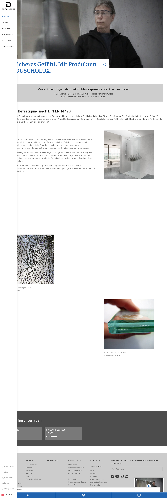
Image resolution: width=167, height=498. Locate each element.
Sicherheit (25, 482)
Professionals (84, 449)
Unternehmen (104, 455)
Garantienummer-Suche (84, 471)
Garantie (43, 462)
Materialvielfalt (27, 466)
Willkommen (82, 453)
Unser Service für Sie (86, 456)
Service (43, 449)
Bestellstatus (83, 475)
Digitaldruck (25, 469)
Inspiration (44, 465)
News (100, 459)
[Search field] (40, 487)
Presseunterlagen (104, 479)
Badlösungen (26, 461)
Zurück (31, 56)
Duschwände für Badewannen (27, 457)
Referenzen (64, 449)
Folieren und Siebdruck (30, 472)
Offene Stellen (103, 473)
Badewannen (26, 463)
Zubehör (24, 479)
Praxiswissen (102, 476)
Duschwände (26, 453)
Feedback (44, 459)
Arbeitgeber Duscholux (106, 470)
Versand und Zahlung (48, 467)
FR (9, 495)
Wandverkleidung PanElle (27, 476)
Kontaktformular (84, 462)
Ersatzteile (102, 449)
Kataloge (81, 481)
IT (12, 495)
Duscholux (101, 462)
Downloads (82, 467)
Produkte (25, 449)
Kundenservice (46, 453)
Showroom (101, 465)
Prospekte (44, 456)
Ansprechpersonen (85, 459)
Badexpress (82, 478)
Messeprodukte (84, 483)
